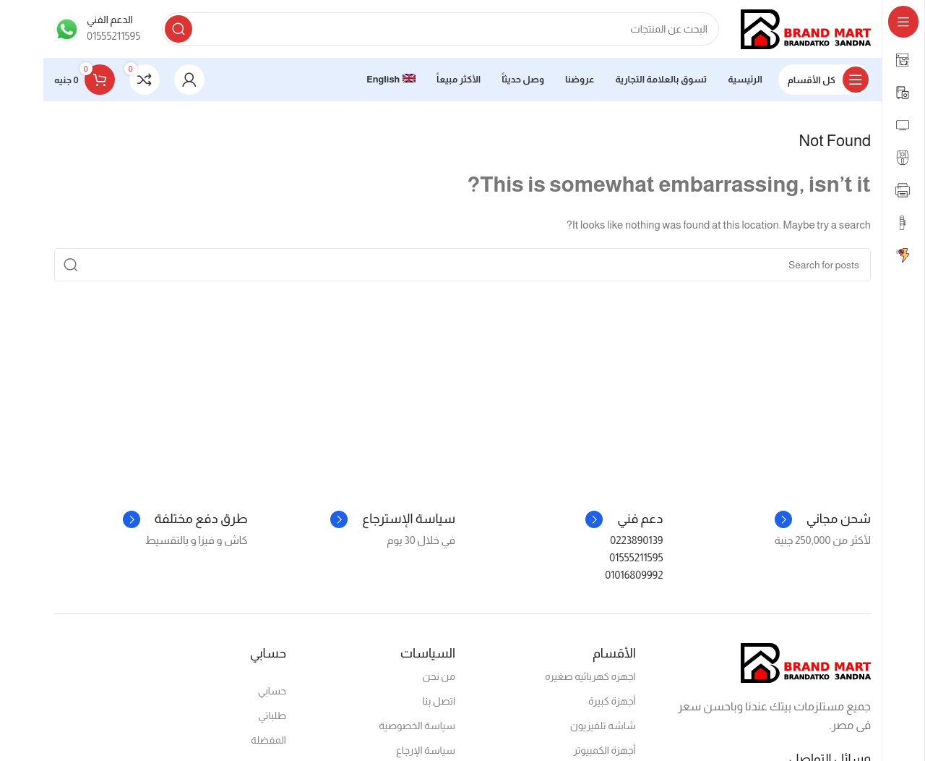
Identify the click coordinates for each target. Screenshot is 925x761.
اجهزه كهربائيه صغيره (590, 676)
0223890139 (636, 540)
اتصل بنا (439, 701)
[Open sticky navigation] (824, 79)
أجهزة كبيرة (612, 701)
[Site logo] (806, 28)
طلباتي (272, 715)
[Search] (440, 29)
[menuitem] (391, 79)
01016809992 (634, 575)
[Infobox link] (97, 29)
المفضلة (268, 740)
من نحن (439, 676)
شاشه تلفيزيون (603, 725)
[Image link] (806, 661)
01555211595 (636, 557)
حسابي (272, 691)
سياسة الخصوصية (417, 725)
